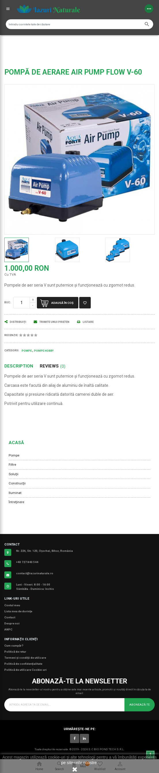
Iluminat (15, 493)
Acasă (16, 442)
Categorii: (11, 350)
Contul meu (12, 605)
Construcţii (17, 483)
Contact (9, 617)
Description (18, 366)
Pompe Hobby (44, 350)
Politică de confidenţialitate (23, 663)
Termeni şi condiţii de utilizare (25, 657)
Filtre (12, 465)
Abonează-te (139, 704)
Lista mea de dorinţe (18, 611)
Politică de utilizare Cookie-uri (25, 669)
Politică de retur (15, 651)
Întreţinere (16, 502)
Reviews (52, 366)
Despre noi (12, 623)
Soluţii (13, 474)
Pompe (14, 455)
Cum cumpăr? (13, 645)
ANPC (8, 629)
